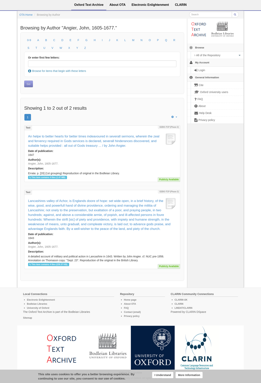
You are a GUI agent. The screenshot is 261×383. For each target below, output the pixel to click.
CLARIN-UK (181, 299)
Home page (130, 299)
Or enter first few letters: (44, 57)
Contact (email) (132, 312)
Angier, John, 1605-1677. (43, 163)
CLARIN (179, 304)
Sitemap (27, 318)
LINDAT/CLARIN (183, 308)
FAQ (126, 308)
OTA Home (26, 14)
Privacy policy (132, 316)
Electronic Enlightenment (41, 299)
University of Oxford (38, 308)
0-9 (29, 40)
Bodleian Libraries (37, 304)
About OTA (130, 304)
